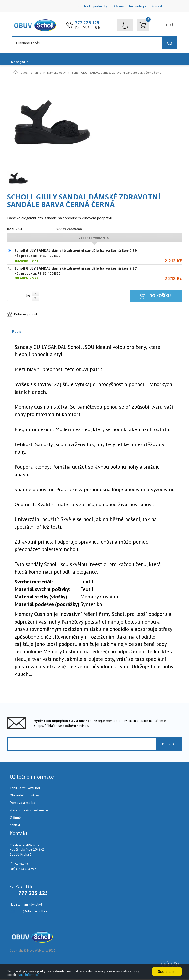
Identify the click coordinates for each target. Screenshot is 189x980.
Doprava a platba (22, 804)
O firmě (118, 6)
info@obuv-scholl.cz (32, 912)
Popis (17, 332)
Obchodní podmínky (93, 6)
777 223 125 (87, 23)
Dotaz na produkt (26, 315)
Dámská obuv (56, 74)
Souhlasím (167, 970)
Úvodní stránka (27, 73)
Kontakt (157, 6)
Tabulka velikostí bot (25, 789)
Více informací (69, 974)
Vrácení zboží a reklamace (29, 811)
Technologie (137, 6)
